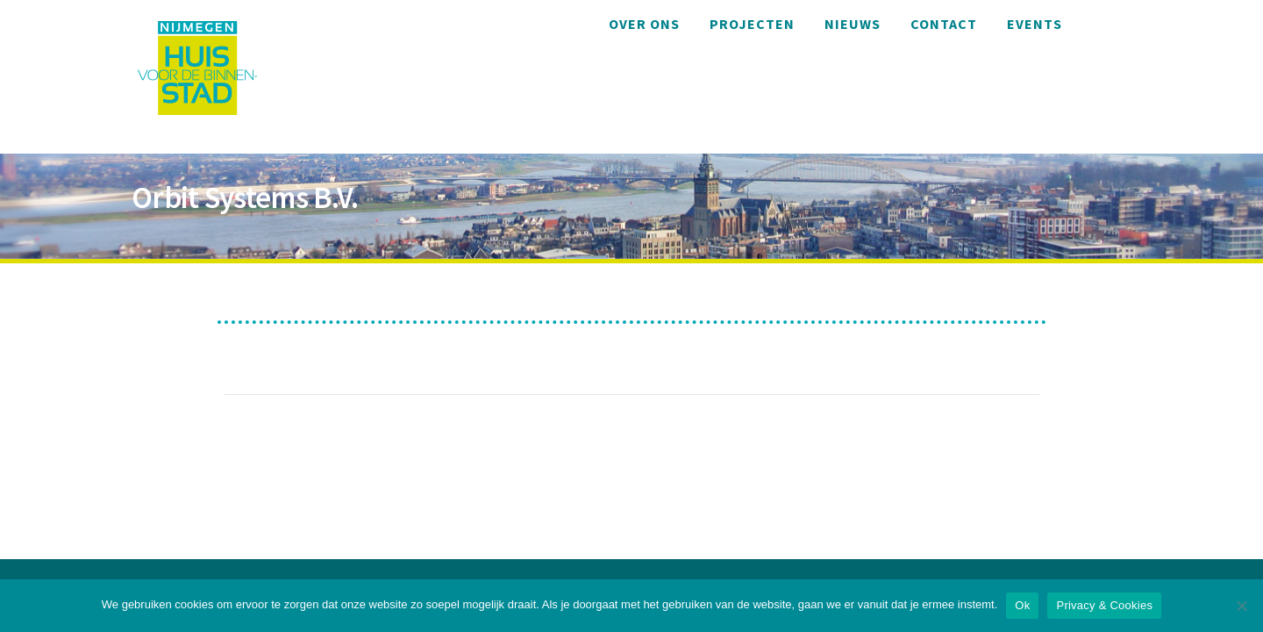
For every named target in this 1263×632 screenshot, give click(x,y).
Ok (1022, 605)
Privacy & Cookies (1104, 605)
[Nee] (1241, 605)
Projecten (752, 23)
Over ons (644, 23)
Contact (943, 23)
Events (1034, 23)
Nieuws (852, 23)
